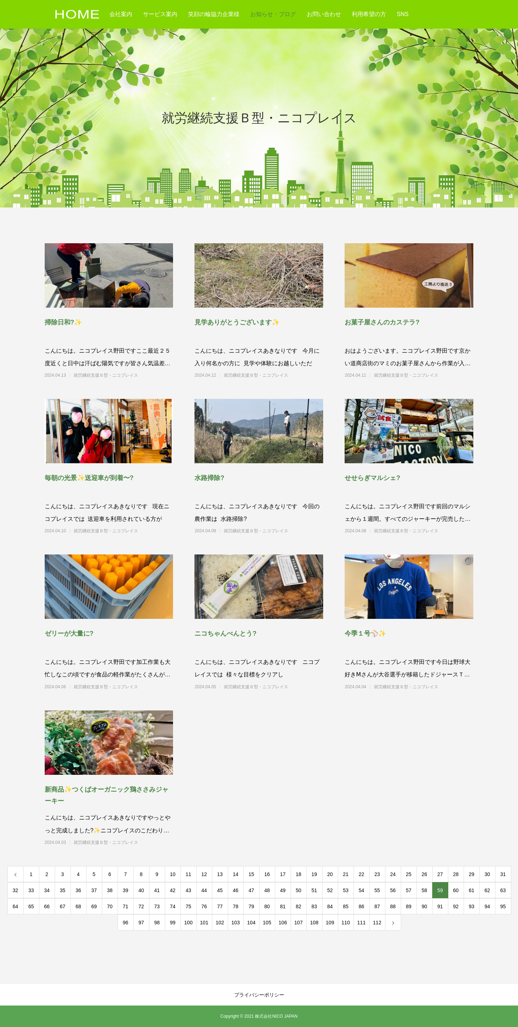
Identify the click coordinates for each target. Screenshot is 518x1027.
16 (267, 874)
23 (377, 874)
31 (503, 874)
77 (220, 906)
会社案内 (120, 14)
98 (157, 922)
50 (298, 890)
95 (503, 906)
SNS (403, 14)
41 (157, 890)
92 (456, 906)
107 (298, 922)
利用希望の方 (369, 14)
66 (47, 906)
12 (204, 874)
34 (47, 890)
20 (330, 874)
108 (314, 922)
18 (298, 874)
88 (393, 906)
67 (62, 906)
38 (110, 890)
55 (377, 890)
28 (456, 874)
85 (346, 906)
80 (267, 906)
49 (283, 890)
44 (204, 890)
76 (204, 906)
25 (408, 874)
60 (456, 890)
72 (141, 906)
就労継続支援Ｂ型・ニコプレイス (119, 375)
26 (424, 874)
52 (330, 890)
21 (346, 874)
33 (31, 890)
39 (125, 890)
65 (31, 906)
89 (408, 906)
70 (110, 906)
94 (487, 906)
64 (15, 906)
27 (440, 874)
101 (204, 922)
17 (283, 874)
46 (235, 890)
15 (251, 874)
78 (235, 906)
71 (125, 906)
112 (377, 922)
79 (251, 906)
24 (393, 874)
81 (283, 906)
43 (188, 890)
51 (314, 890)
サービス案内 (160, 14)
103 (235, 922)
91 (440, 906)
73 (157, 906)
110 (345, 922)
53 (346, 890)
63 (503, 890)
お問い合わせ (324, 14)
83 (314, 906)
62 (487, 890)
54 (361, 890)
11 (188, 874)
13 (220, 874)
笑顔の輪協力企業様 (214, 14)
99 (173, 922)
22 (361, 874)
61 (471, 890)
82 (298, 906)
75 (188, 906)
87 (377, 906)
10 (173, 874)
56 (393, 890)
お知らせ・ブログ (273, 14)
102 (220, 922)
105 (267, 922)
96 (125, 922)
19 (314, 874)
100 (188, 922)
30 (487, 874)
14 (235, 874)
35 (62, 890)
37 (94, 890)
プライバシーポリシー (259, 995)
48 (267, 890)
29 (471, 874)
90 (424, 906)
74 (173, 906)
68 (78, 906)
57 (408, 890)
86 (361, 906)
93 (471, 906)
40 (141, 890)
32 (15, 890)
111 (361, 922)
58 (424, 890)
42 (173, 890)
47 (251, 890)
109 (330, 922)
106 (282, 922)
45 (220, 890)
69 (94, 906)
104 (251, 922)
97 (141, 922)
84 (330, 906)
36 (78, 890)
